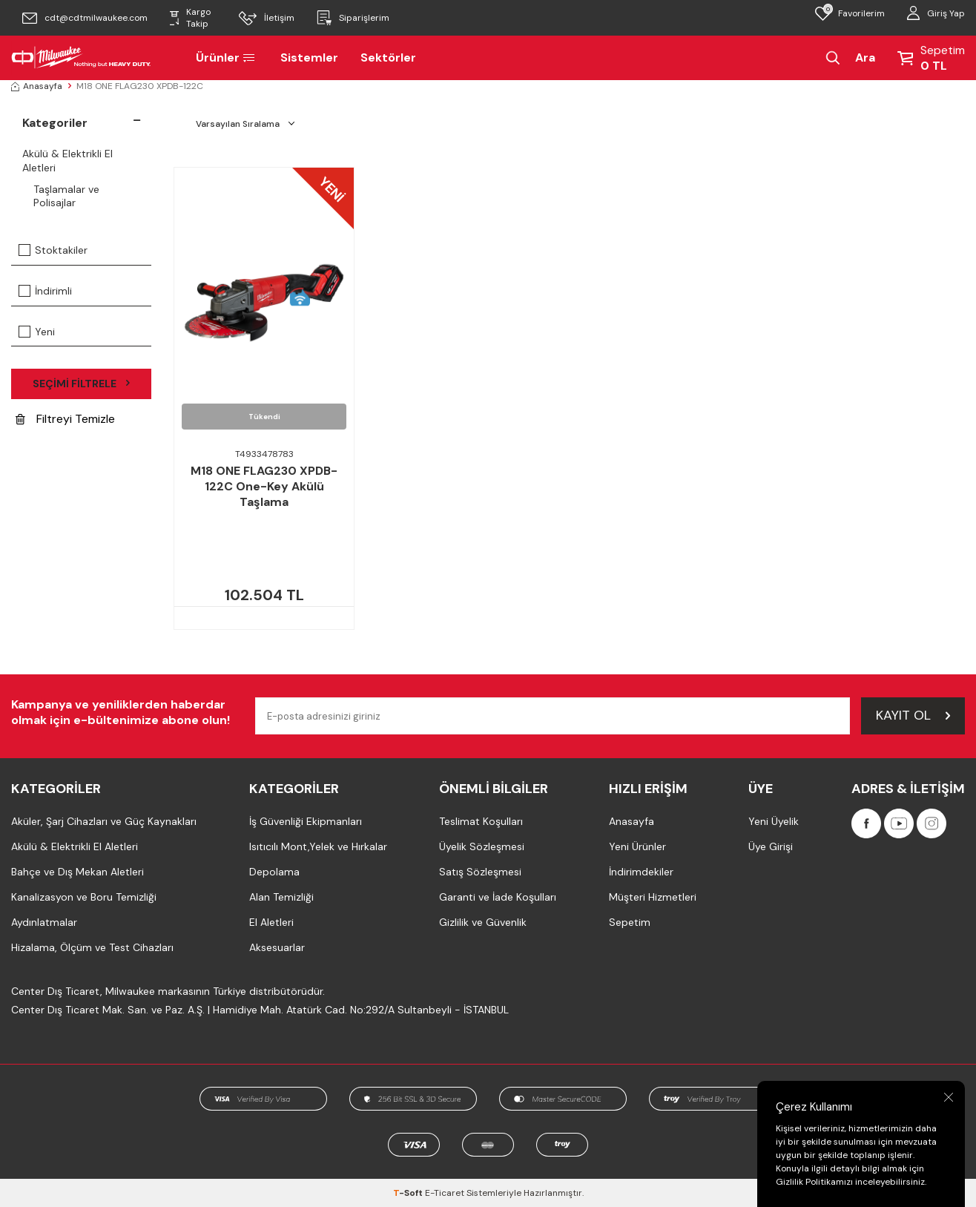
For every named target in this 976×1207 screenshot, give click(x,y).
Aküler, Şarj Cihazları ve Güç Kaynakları (104, 821)
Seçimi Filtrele (81, 383)
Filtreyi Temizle (65, 419)
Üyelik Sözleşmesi (481, 846)
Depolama (274, 871)
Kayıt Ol (913, 715)
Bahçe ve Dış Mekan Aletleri (77, 871)
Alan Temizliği (281, 897)
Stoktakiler (53, 250)
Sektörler (388, 57)
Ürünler (227, 57)
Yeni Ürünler (637, 846)
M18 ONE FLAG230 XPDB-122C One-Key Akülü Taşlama (264, 487)
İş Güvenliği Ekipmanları (305, 821)
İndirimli (45, 290)
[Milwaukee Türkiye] (81, 58)
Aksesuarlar (277, 947)
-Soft (409, 1193)
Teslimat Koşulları (481, 821)
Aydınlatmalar (44, 922)
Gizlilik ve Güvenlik (483, 922)
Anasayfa (36, 86)
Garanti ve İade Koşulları (497, 897)
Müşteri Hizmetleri (652, 897)
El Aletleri (271, 922)
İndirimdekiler (641, 871)
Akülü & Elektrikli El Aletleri (67, 160)
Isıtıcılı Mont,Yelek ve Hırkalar (318, 846)
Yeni (37, 331)
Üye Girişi (770, 846)
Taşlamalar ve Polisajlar (66, 196)
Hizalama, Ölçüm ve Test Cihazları (92, 947)
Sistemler (309, 57)
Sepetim (629, 922)
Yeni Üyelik (773, 821)
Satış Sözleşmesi (480, 871)
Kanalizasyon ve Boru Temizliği (83, 897)
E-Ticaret (444, 1193)
